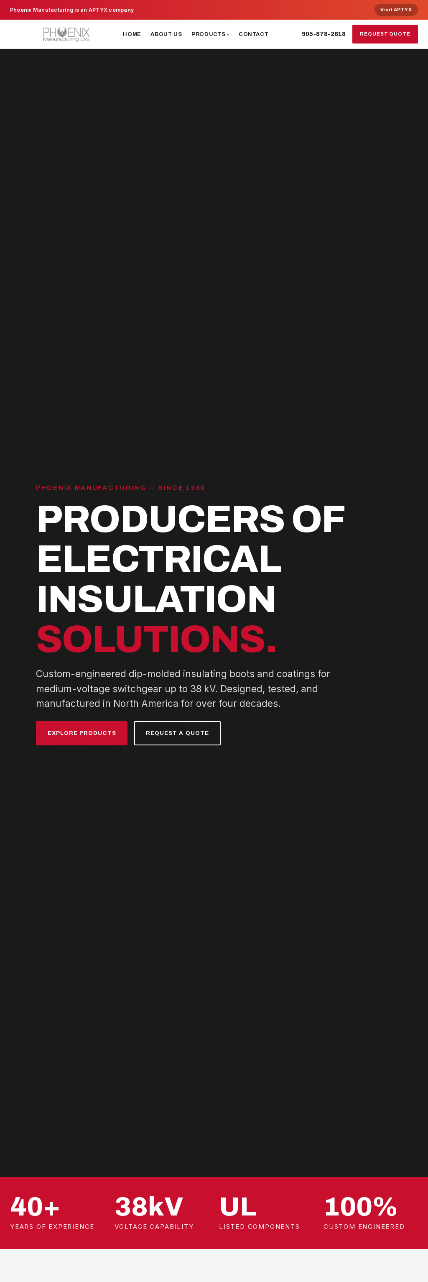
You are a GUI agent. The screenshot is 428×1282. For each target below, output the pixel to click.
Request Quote (385, 33)
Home (132, 34)
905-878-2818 (324, 34)
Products (208, 34)
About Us (166, 34)
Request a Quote (190, 733)
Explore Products (86, 733)
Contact (254, 34)
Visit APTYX (396, 9)
